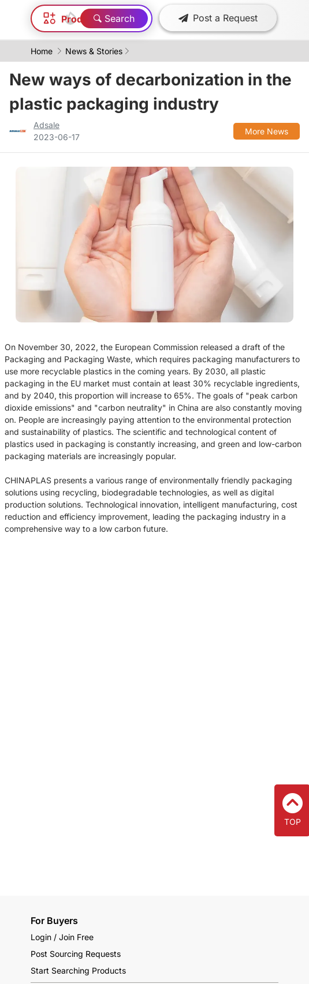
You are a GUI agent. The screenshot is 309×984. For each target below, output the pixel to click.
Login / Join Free (62, 937)
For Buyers (54, 920)
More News (266, 131)
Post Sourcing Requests (76, 954)
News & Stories (93, 51)
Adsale (46, 125)
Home (42, 51)
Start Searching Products (78, 970)
